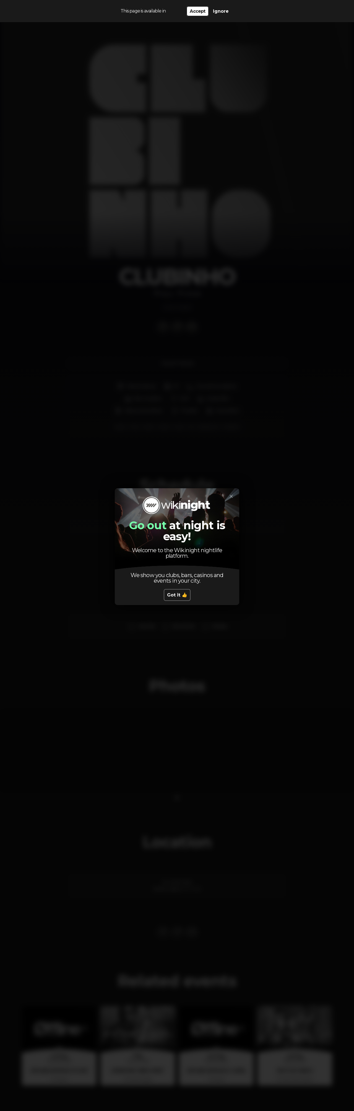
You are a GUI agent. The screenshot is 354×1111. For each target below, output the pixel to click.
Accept (197, 11)
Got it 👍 (177, 595)
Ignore (221, 11)
